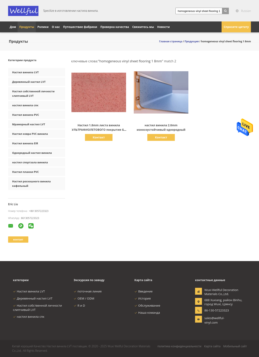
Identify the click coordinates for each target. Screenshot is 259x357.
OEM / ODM (84, 298)
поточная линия (88, 291)
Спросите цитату (236, 27)
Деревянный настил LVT (29, 82)
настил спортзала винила (30, 162)
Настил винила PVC (25, 115)
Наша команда (147, 312)
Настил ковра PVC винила (30, 134)
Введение (143, 291)
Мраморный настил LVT (28, 124)
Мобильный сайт (235, 346)
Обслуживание (147, 305)
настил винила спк (25, 105)
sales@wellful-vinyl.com (214, 320)
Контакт (99, 137)
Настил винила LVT (25, 72)
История (142, 298)
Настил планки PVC (25, 172)
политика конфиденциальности (179, 346)
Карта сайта (212, 346)
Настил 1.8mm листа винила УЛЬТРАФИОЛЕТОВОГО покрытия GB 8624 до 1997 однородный (99, 129)
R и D (79, 305)
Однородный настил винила (32, 153)
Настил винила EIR (25, 143)
